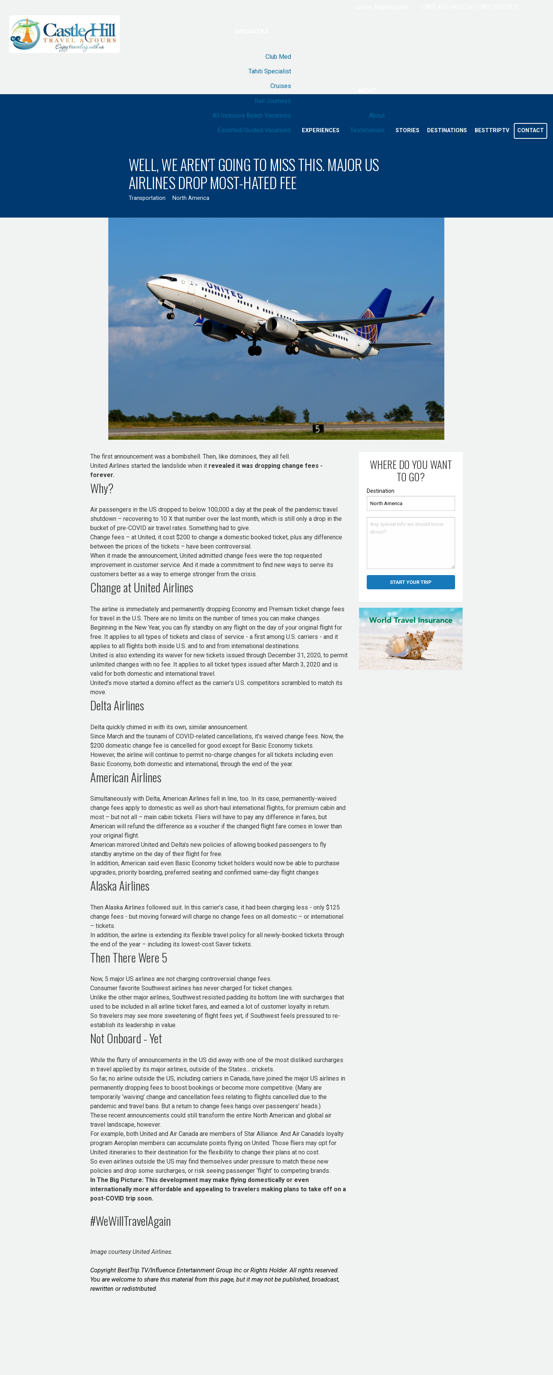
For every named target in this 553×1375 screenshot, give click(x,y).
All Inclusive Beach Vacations (251, 115)
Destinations (447, 130)
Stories (407, 130)
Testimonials (367, 130)
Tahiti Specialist (269, 71)
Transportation (147, 198)
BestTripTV (492, 130)
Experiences (320, 130)
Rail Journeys (273, 101)
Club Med (278, 56)
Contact (530, 130)
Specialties (252, 31)
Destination (380, 491)
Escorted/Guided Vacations (254, 130)
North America (190, 198)
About (367, 91)
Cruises (280, 86)
